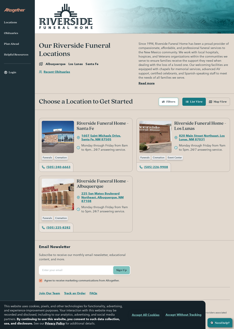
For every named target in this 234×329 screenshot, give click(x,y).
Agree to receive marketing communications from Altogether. (81, 280)
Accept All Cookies (146, 315)
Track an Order (75, 293)
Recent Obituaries (54, 72)
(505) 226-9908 (153, 167)
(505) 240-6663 (56, 167)
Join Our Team (49, 293)
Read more (147, 83)
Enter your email (52, 270)
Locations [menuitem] (10, 22)
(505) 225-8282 (56, 227)
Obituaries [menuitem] (11, 33)
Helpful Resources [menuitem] (16, 54)
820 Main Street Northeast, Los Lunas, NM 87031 (199, 137)
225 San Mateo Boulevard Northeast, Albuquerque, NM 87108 (100, 197)
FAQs (93, 293)
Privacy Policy (55, 323)
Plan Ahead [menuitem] (11, 43)
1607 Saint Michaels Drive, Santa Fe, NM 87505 (99, 137)
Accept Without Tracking (183, 314)
